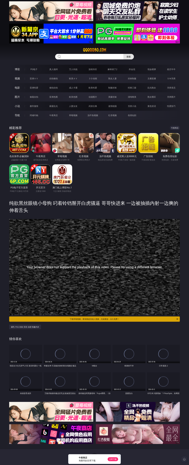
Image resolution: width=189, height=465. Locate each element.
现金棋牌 (152, 69)
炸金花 (132, 69)
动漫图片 (93, 96)
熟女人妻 (112, 78)
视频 (17, 78)
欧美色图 (73, 96)
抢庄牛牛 (171, 69)
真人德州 (53, 69)
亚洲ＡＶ (34, 78)
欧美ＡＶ (73, 78)
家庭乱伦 (53, 106)
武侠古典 (93, 106)
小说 (17, 106)
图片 (17, 97)
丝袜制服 (132, 78)
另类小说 (132, 106)
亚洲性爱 (34, 87)
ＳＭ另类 (171, 78)
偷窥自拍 (34, 96)
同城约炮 (34, 115)
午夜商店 (53, 115)
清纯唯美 (132, 96)
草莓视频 (73, 115)
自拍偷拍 (53, 78)
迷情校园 (112, 106)
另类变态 (171, 87)
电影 (17, 87)
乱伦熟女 (152, 87)
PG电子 (33, 69)
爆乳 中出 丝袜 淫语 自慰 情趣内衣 (25, 327)
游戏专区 (93, 69)
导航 (17, 115)
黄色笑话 (152, 106)
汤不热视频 (93, 115)
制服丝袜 (112, 87)
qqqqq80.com (94, 50)
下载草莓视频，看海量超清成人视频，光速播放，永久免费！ (124, 319)
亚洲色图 (53, 96)
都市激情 (34, 106)
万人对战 (73, 69)
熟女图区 (152, 96)
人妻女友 (73, 106)
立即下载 (113, 459)
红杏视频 (112, 115)
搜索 (129, 56)
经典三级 (132, 87)
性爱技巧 (171, 106)
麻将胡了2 (112, 69)
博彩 (17, 69)
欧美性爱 (93, 87)
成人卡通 (73, 87)
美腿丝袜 (112, 96)
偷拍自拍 (53, 87)
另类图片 (171, 96)
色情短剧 (132, 115)
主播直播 (152, 78)
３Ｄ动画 (93, 78)
